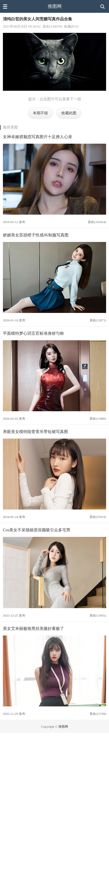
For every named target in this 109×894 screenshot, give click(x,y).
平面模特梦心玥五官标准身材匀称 (33, 333)
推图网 (55, 6)
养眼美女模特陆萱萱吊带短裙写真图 (35, 431)
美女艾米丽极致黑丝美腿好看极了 (33, 628)
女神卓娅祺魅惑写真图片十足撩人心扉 (37, 136)
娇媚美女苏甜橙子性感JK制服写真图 (36, 235)
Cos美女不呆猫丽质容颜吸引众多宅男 (36, 530)
